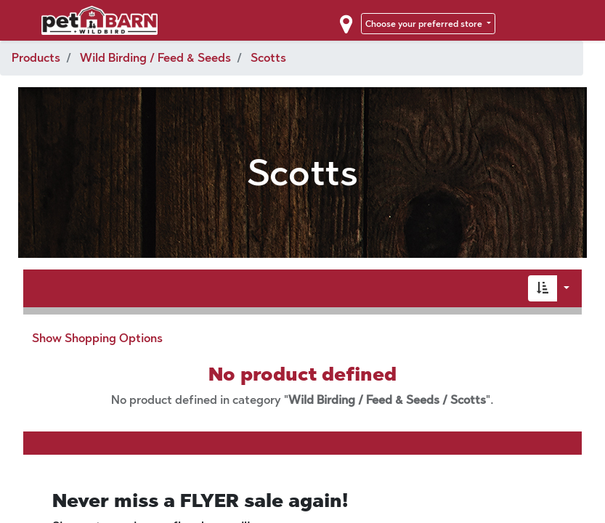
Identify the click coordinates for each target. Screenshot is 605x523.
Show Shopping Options (97, 338)
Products (36, 58)
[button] (542, 288)
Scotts (268, 58)
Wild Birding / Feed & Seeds (155, 58)
